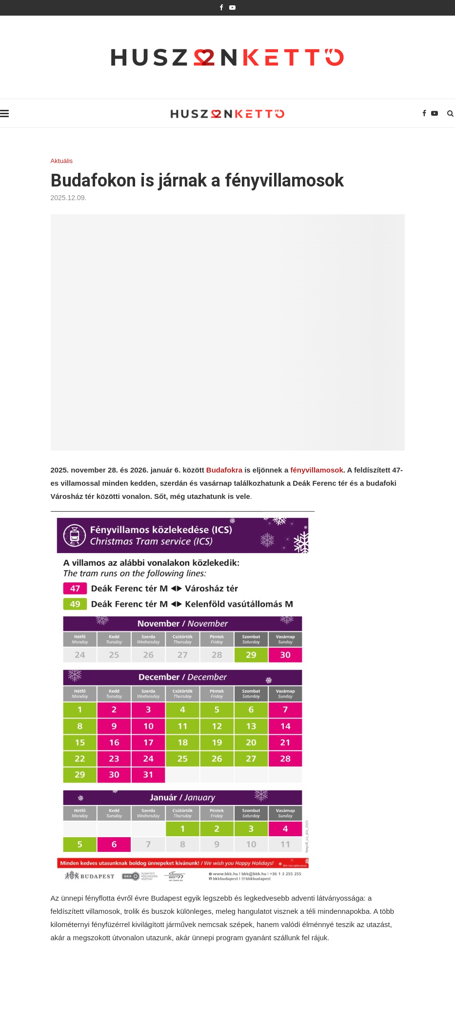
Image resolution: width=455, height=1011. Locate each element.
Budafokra (224, 470)
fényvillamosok (316, 470)
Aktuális (62, 161)
